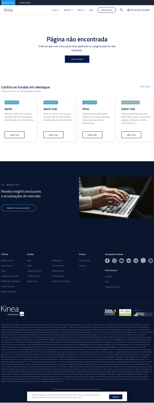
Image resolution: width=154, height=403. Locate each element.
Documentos (6, 265)
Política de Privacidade (10, 281)
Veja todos (147, 86)
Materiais (69, 10)
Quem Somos (7, 260)
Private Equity (58, 276)
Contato (108, 276)
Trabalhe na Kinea (112, 286)
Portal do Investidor (138, 10)
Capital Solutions (34, 270)
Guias (3, 270)
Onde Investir (84, 260)
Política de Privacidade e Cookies (75, 397)
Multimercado (58, 270)
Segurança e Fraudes (10, 276)
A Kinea (81, 10)
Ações (30, 265)
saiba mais (14, 134)
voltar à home (77, 59)
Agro (29, 260)
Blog (91, 10)
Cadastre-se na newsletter (18, 207)
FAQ (107, 281)
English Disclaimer (8, 291)
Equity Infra (32, 281)
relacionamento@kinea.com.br (52, 382)
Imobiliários (57, 260)
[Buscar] (121, 10)
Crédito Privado (33, 276)
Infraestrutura (58, 265)
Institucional (24, 2)
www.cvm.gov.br (106, 327)
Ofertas (82, 265)
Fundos (56, 10)
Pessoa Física (8, 2)
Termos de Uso (7, 286)
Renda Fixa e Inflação (61, 281)
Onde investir (106, 10)
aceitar (115, 397)
